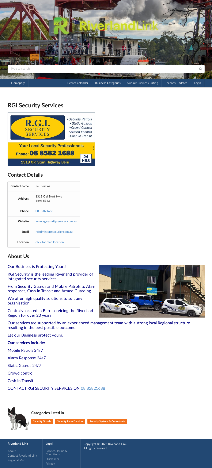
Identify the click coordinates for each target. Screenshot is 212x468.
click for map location (49, 242)
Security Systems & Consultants (107, 421)
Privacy (50, 463)
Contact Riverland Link (22, 455)
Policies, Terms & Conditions (56, 453)
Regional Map (16, 460)
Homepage (18, 83)
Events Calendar (77, 83)
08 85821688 (44, 211)
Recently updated (176, 83)
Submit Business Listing (142, 83)
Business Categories (108, 83)
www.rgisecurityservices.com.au (56, 221)
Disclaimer (52, 459)
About (12, 451)
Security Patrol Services (70, 421)
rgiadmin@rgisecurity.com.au (54, 231)
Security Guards (42, 421)
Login (197, 83)
